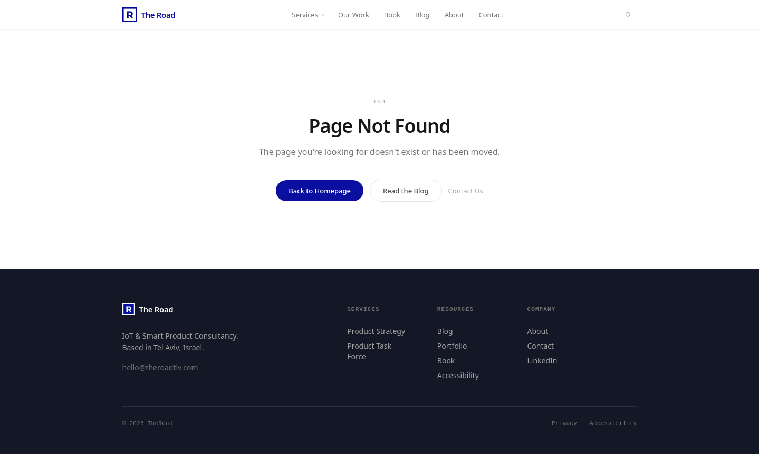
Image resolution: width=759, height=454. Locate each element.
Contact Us (465, 190)
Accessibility (458, 375)
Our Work (353, 14)
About (454, 14)
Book (392, 14)
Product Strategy (376, 331)
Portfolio (452, 346)
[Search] (628, 14)
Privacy (564, 424)
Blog (422, 14)
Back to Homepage (320, 190)
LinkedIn (542, 361)
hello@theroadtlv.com (160, 367)
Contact (491, 14)
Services (308, 14)
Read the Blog (406, 190)
